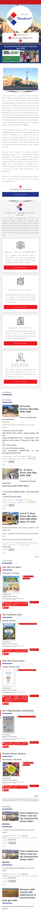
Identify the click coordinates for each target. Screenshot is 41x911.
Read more (34, 602)
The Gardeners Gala (12, 614)
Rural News (12, 843)
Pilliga (21, 603)
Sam (24, 456)
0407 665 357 (22, 35)
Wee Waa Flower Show (13, 660)
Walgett (15, 700)
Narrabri (15, 603)
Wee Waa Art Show (11, 567)
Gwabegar (8, 698)
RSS (37, 556)
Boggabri (24, 650)
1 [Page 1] (17, 799)
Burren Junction (20, 697)
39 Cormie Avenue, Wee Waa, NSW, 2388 (29, 409)
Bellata (24, 696)
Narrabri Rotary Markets (14, 753)
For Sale (11, 461)
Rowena (7, 700)
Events (17, 602)
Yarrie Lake (12, 605)
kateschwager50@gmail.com (22, 38)
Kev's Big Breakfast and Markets (18, 710)
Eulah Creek (9, 651)
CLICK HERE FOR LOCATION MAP (20, 189)
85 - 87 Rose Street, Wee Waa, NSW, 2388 (28, 473)
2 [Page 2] (20, 799)
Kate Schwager (31, 623)
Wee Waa (23, 651)
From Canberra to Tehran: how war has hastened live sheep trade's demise (20, 818)
